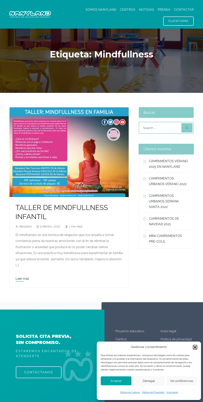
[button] (195, 347)
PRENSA (164, 10)
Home (89, 66)
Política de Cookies (130, 392)
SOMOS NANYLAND (101, 10)
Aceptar (116, 381)
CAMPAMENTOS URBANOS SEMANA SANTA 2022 (164, 201)
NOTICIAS (146, 10)
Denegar (149, 381)
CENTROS (127, 10)
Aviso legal (172, 392)
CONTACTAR (184, 10)
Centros (121, 339)
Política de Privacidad (153, 392)
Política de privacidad (176, 339)
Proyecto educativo (129, 331)
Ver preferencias (181, 381)
